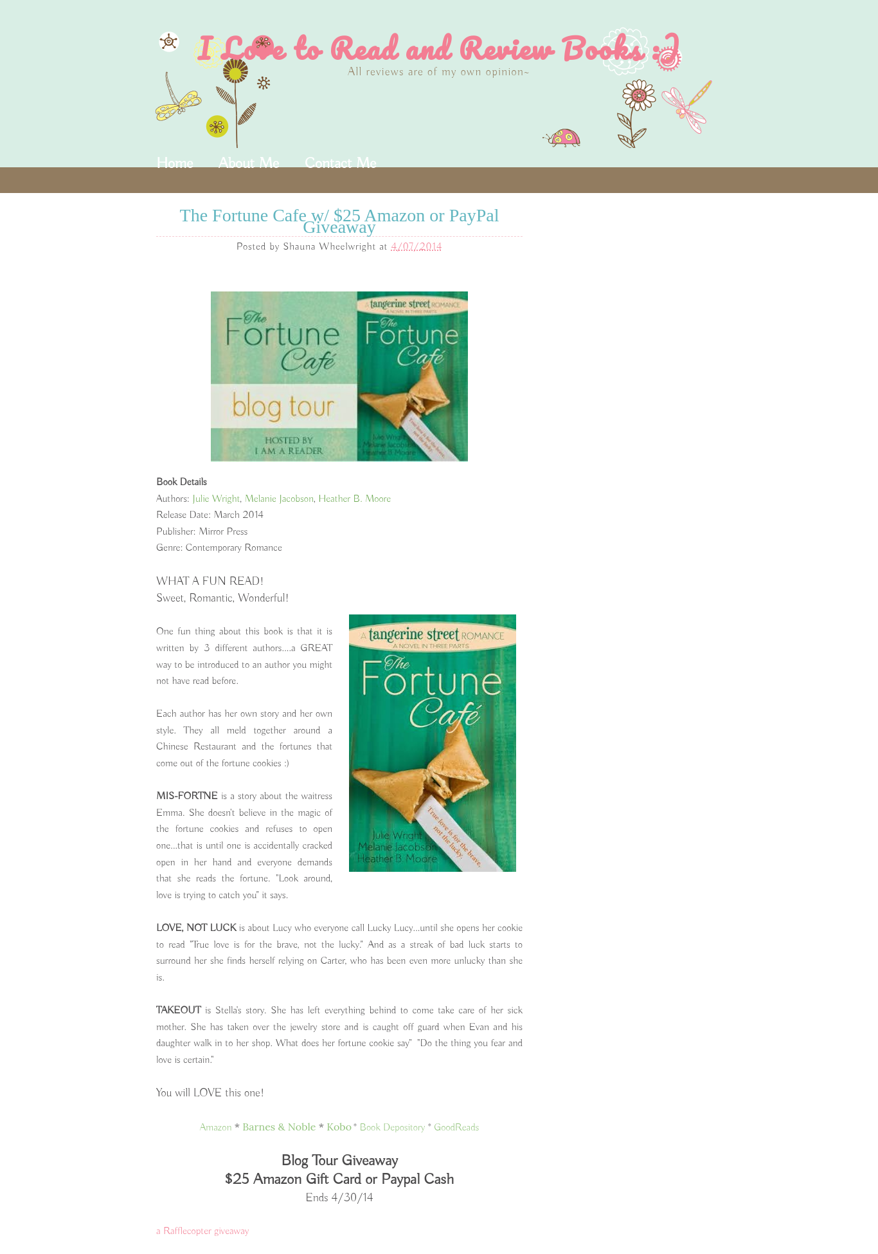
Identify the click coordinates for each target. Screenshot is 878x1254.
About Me (249, 163)
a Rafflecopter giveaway (202, 1231)
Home (174, 163)
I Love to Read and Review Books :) (439, 48)
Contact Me (340, 163)
